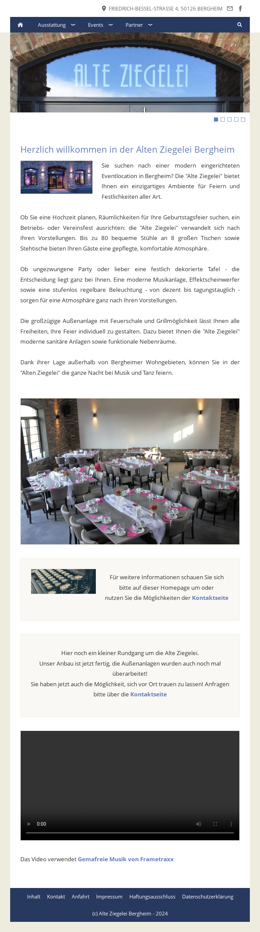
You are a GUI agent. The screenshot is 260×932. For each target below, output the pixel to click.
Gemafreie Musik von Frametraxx (126, 859)
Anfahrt (80, 896)
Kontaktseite (210, 598)
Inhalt (33, 896)
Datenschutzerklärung (207, 896)
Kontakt (56, 896)
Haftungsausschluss (152, 896)
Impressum (109, 896)
